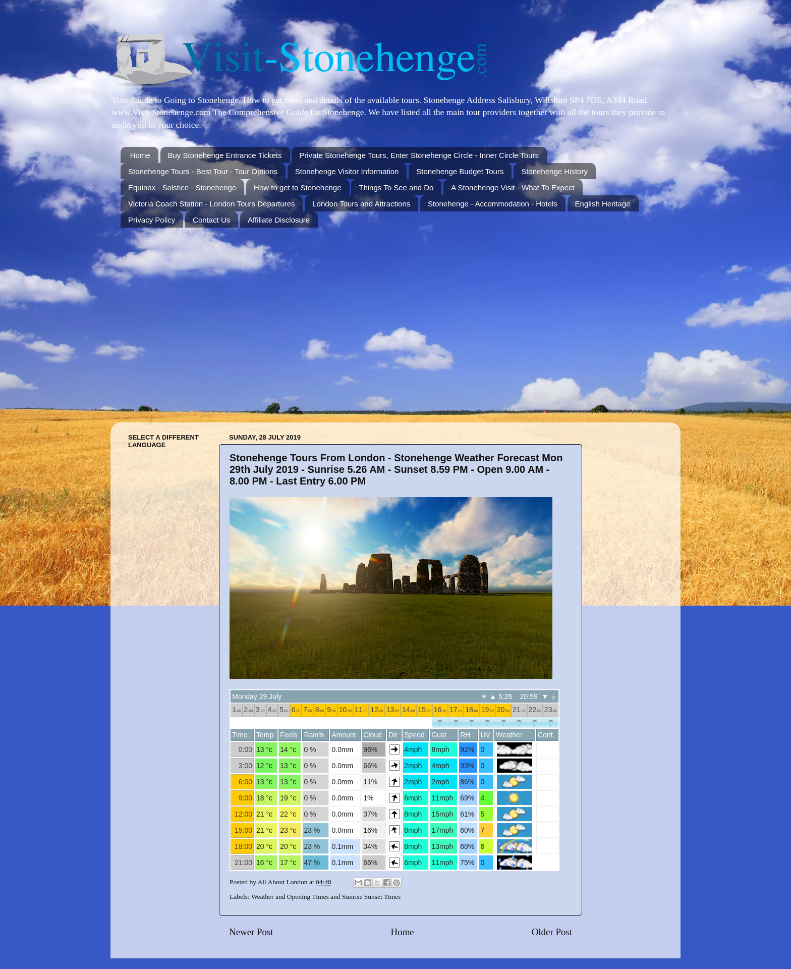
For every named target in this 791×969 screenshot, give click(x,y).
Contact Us (211, 220)
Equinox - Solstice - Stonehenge (182, 187)
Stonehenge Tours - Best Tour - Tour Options (202, 171)
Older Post (552, 932)
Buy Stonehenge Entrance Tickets (225, 155)
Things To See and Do (396, 187)
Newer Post (251, 932)
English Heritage (603, 203)
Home (140, 155)
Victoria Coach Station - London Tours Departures (211, 203)
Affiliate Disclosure (279, 220)
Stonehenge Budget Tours (459, 171)
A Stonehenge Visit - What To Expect (513, 187)
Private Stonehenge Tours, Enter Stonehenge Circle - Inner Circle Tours (419, 155)
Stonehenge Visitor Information (347, 171)
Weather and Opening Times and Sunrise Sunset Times (326, 896)
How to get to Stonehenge (297, 187)
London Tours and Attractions (361, 203)
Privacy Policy (151, 220)
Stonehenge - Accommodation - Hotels (492, 203)
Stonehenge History (554, 171)
